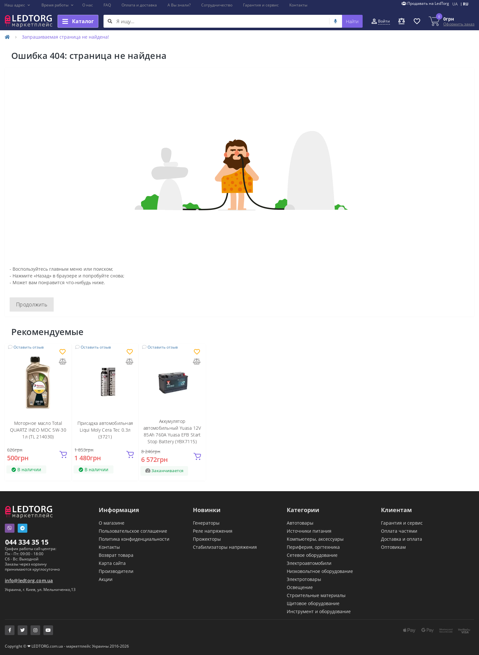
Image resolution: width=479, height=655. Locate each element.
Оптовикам (393, 547)
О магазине (111, 523)
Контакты (298, 5)
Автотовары (300, 523)
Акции (106, 579)
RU (465, 4)
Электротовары (304, 579)
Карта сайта (112, 563)
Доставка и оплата (401, 539)
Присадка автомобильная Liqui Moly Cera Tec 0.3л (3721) (105, 430)
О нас (87, 5)
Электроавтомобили (309, 563)
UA (455, 4)
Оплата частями (399, 531)
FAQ (107, 5)
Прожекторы (207, 539)
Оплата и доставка (139, 5)
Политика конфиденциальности (134, 539)
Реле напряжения (212, 531)
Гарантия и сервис (261, 5)
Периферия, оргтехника (313, 547)
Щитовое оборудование (313, 603)
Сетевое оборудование (312, 555)
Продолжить (31, 304)
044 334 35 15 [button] (27, 542)
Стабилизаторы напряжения (225, 547)
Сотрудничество (216, 5)
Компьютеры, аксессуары (315, 539)
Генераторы (206, 523)
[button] (17, 5)
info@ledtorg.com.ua (29, 580)
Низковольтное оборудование (320, 571)
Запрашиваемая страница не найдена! (65, 37)
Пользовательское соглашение (133, 531)
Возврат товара (116, 555)
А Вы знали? (179, 5)
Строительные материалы (316, 595)
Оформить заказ (458, 24)
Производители (116, 571)
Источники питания (309, 531)
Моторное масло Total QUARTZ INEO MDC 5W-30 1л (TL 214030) (38, 430)
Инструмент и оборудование (319, 611)
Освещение (300, 587)
